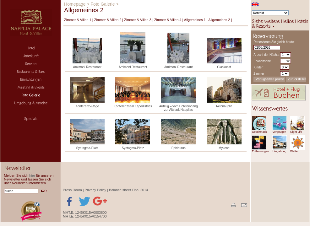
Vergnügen (279, 131)
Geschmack (259, 131)
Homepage (75, 4)
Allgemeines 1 (195, 20)
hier (32, 175)
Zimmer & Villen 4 (168, 20)
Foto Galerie (103, 4)
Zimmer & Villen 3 (137, 20)
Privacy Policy (95, 190)
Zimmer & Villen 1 (77, 20)
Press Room (72, 190)
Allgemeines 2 (219, 20)
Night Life (296, 131)
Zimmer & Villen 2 (108, 20)
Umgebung (279, 151)
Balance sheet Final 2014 (128, 190)
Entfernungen (260, 151)
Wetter (294, 151)
